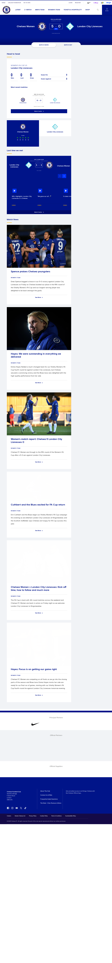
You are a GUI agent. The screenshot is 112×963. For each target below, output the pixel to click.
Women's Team (54, 10)
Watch (28, 10)
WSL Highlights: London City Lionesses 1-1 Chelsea (22, 197)
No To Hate (27, 2)
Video (14, 205)
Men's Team (39, 10)
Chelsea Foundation (14, 2)
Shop (87, 10)
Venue (3, 2)
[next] (64, 176)
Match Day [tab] (68, 45)
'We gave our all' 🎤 (44, 196)
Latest (18, 10)
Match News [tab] (44, 45)
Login (70, 2)
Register (78, 2)
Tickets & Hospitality (73, 10)
